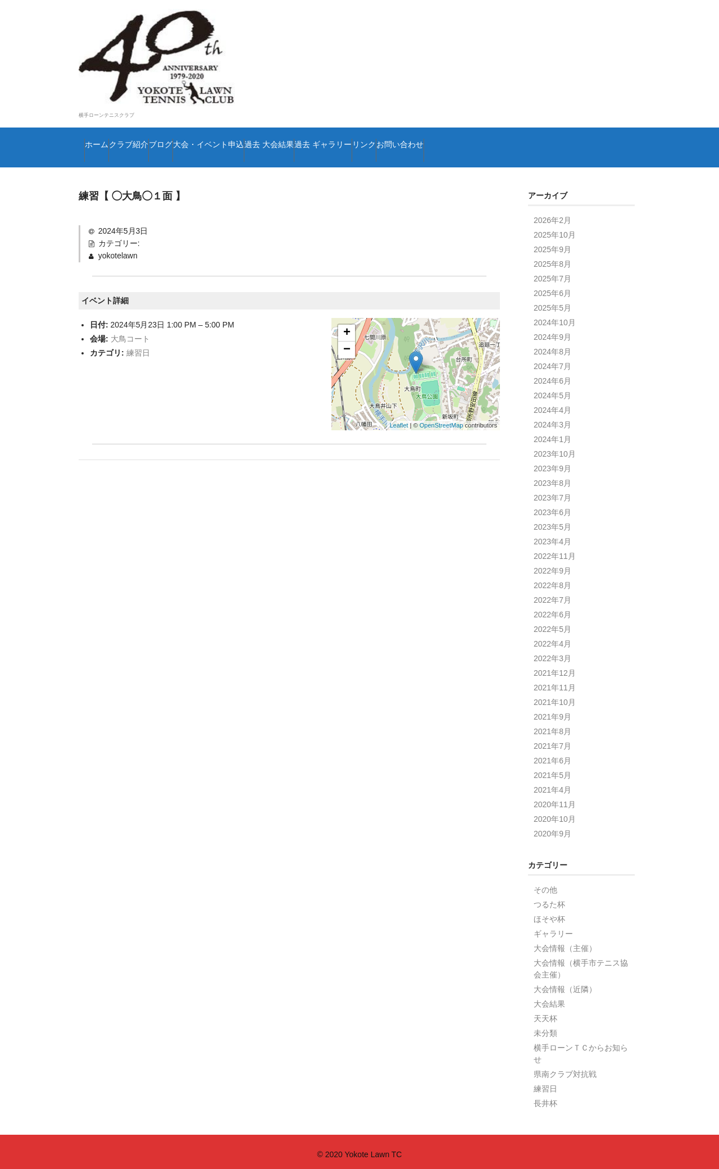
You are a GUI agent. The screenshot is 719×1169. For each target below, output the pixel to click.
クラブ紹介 (165, 126)
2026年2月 (552, 214)
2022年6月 (552, 608)
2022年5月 (552, 623)
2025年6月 (552, 287)
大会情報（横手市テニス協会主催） (581, 963)
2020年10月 (555, 813)
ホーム (104, 126)
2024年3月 (552, 419)
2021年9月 (552, 711)
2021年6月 (552, 754)
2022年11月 (555, 550)
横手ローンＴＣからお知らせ (581, 1048)
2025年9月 (552, 243)
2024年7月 (552, 360)
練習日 (138, 347)
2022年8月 (552, 579)
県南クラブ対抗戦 (565, 1068)
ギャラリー (553, 928)
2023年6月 (552, 506)
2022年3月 (552, 652)
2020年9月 (552, 828)
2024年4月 (552, 404)
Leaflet (399, 419)
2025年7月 (552, 273)
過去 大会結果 (401, 126)
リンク (562, 126)
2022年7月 (552, 594)
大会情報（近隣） (565, 983)
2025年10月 (555, 229)
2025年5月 (552, 302)
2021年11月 (555, 681)
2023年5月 (552, 521)
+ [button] (347, 327)
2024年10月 (555, 316)
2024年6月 (552, 375)
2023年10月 (555, 448)
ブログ (226, 126)
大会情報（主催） (565, 942)
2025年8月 (552, 258)
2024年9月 (552, 331)
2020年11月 (555, 798)
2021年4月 (552, 784)
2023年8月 (552, 477)
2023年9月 (552, 462)
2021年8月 (552, 725)
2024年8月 (552, 346)
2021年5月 (552, 769)
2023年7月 (552, 492)
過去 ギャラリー (489, 126)
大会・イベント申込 (305, 126)
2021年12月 (555, 667)
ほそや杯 (549, 913)
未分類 (545, 1027)
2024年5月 (552, 389)
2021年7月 (552, 740)
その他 (545, 884)
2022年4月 (552, 638)
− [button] (347, 343)
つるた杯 (549, 898)
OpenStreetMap (441, 419)
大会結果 (549, 998)
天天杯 (545, 1012)
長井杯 (545, 1097)
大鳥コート (130, 332)
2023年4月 (552, 535)
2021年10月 (555, 696)
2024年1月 (552, 433)
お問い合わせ (118, 149)
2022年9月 (552, 565)
